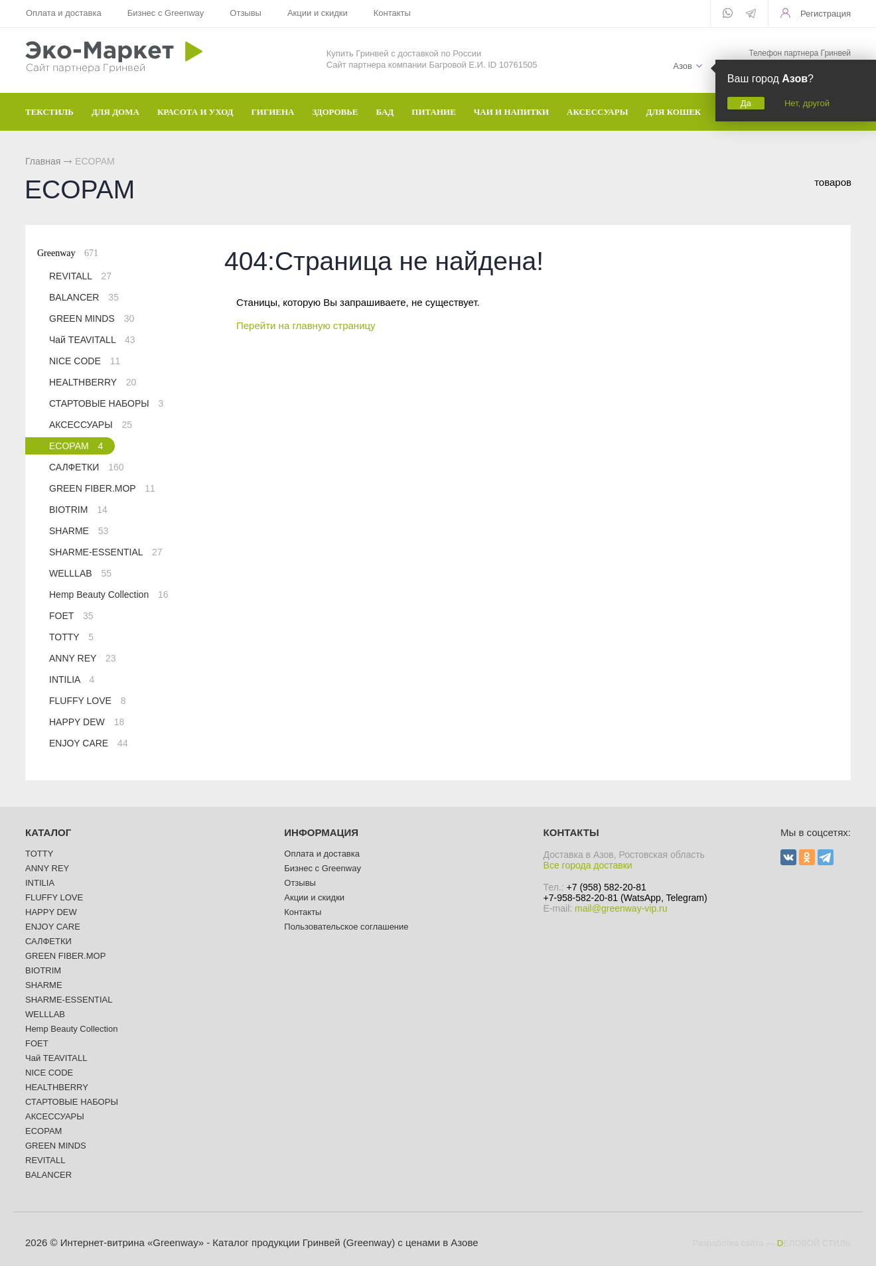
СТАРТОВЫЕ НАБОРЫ (106, 403)
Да (746, 103)
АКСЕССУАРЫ (90, 424)
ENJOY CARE (88, 743)
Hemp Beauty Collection (109, 594)
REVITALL (80, 276)
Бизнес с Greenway (165, 13)
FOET (71, 615)
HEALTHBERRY (92, 382)
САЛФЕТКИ (86, 467)
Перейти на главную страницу (306, 325)
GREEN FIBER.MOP (102, 488)
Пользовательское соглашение (346, 927)
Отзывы (245, 13)
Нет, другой (807, 103)
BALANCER (84, 297)
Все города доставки (588, 865)
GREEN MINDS (91, 318)
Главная (42, 161)
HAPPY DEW (86, 722)
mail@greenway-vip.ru (621, 908)
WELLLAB (80, 573)
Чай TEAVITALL (92, 339)
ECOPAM (76, 446)
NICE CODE (84, 361)
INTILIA (71, 679)
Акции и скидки (317, 13)
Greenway (67, 253)
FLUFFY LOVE (87, 700)
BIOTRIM (78, 509)
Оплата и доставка (64, 13)
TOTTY (71, 637)
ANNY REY (82, 658)
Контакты (390, 13)
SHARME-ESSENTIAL (106, 552)
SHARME (78, 531)
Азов (682, 66)
